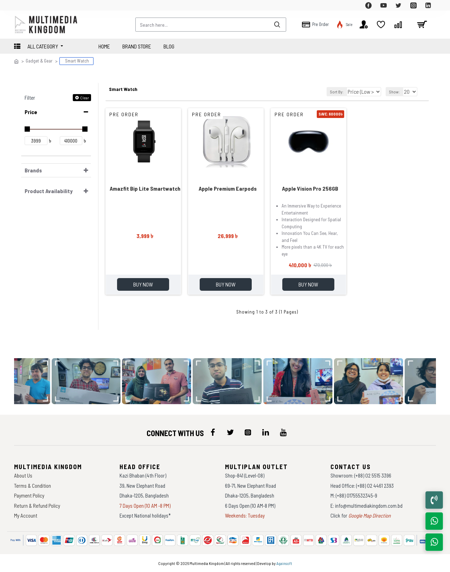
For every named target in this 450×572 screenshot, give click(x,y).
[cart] (422, 25)
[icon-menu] (213, 432)
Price (31, 111)
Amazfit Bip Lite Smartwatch (145, 188)
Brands (33, 169)
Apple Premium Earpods (228, 188)
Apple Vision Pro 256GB (310, 188)
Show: (395, 91)
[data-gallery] (38, 381)
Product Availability (48, 190)
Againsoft (284, 563)
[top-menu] (19, 5)
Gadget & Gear (39, 61)
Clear (84, 97)
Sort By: (335, 91)
